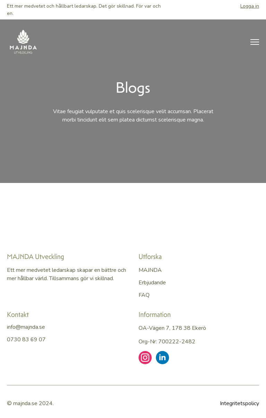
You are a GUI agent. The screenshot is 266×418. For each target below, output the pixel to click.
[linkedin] (162, 357)
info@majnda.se (26, 327)
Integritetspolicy (239, 403)
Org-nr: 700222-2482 (167, 341)
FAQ (144, 295)
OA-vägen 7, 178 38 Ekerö (172, 328)
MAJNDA (150, 270)
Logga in (249, 6)
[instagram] (145, 357)
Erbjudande (152, 282)
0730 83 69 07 (26, 339)
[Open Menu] (254, 42)
